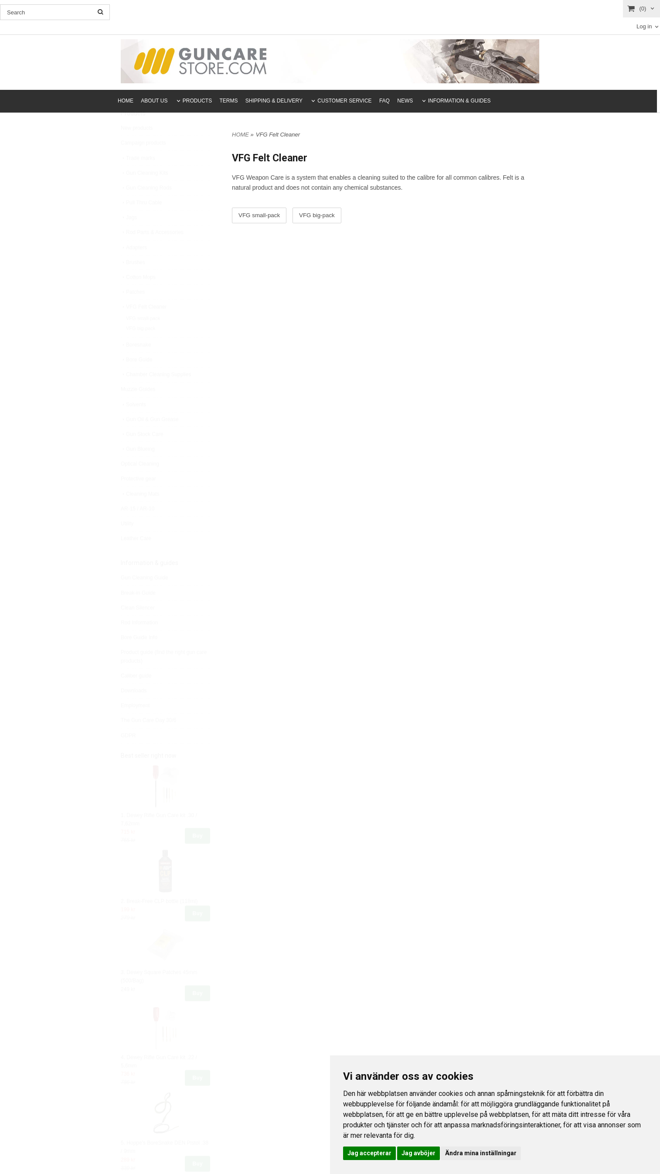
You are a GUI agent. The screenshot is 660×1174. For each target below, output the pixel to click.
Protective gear (138, 499)
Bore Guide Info (139, 658)
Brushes (133, 283)
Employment (135, 726)
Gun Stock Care (142, 455)
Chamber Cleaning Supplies (156, 395)
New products (137, 149)
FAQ (384, 101)
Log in (644, 26)
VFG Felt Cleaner (144, 327)
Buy (197, 856)
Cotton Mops (138, 298)
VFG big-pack (140, 349)
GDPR (128, 756)
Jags (129, 238)
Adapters (134, 268)
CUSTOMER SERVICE (344, 101)
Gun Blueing (138, 470)
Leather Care (136, 559)
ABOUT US (154, 101)
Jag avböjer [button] (418, 1153)
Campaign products (143, 163)
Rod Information (139, 643)
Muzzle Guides (138, 410)
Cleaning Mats (140, 515)
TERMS (229, 101)
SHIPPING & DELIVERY (274, 101)
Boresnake (136, 365)
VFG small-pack (143, 338)
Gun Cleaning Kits (144, 194)
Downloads (133, 711)
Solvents (133, 425)
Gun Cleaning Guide (144, 598)
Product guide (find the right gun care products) (164, 677)
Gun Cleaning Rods (146, 208)
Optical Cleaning (140, 484)
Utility (127, 544)
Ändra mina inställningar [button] (481, 1153)
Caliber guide (136, 696)
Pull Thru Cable (141, 223)
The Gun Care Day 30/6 (148, 741)
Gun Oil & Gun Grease (150, 440)
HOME (125, 101)
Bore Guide (137, 380)
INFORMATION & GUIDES (459, 101)
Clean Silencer (138, 628)
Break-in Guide (138, 614)
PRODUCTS (197, 101)
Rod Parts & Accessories (152, 253)
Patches (133, 313)
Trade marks (138, 179)
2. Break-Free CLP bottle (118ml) (159, 922)
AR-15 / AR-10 (137, 529)
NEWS (405, 101)
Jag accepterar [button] (369, 1153)
